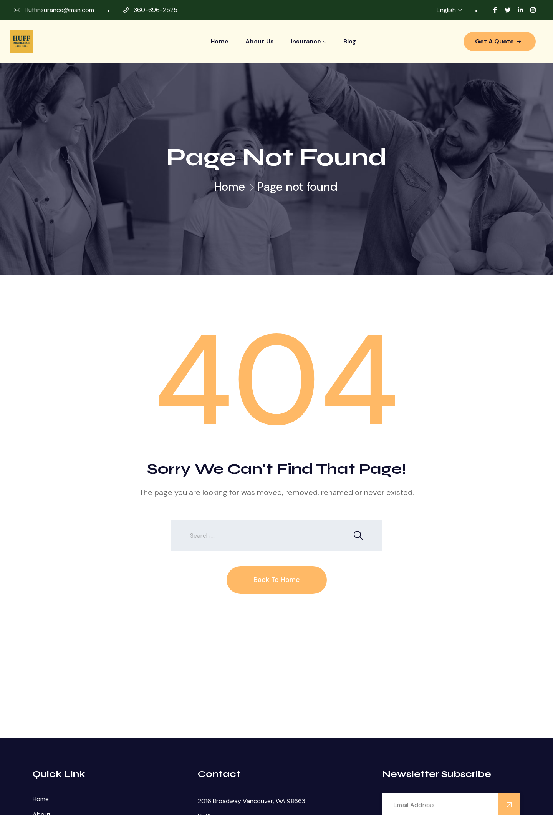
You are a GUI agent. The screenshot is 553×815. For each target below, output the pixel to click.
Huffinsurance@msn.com (59, 10)
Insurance (306, 41)
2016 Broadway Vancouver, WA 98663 (251, 801)
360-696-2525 (155, 10)
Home (219, 41)
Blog (349, 41)
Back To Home (276, 579)
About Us (259, 41)
